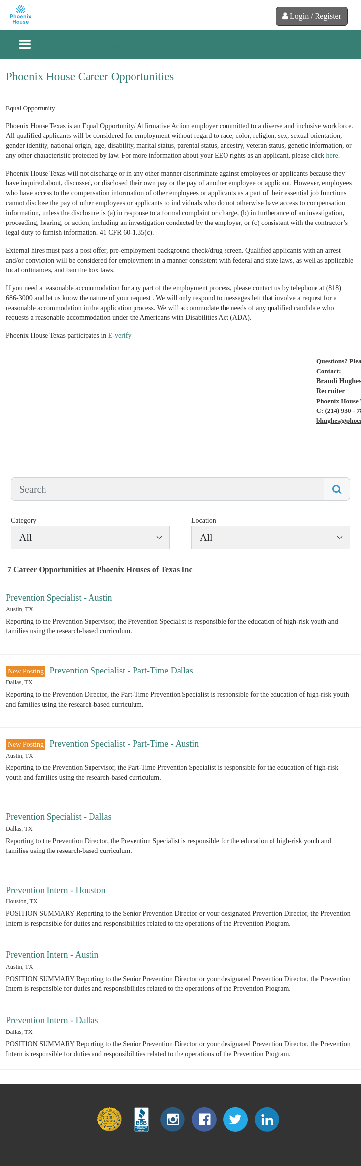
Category (23, 520)
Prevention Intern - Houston (55, 890)
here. (333, 155)
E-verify (120, 335)
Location (203, 520)
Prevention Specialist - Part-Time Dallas (121, 670)
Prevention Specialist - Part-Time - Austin (124, 744)
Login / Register (311, 16)
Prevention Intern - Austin (52, 955)
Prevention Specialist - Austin (59, 598)
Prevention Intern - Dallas (52, 1020)
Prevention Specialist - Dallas (58, 817)
